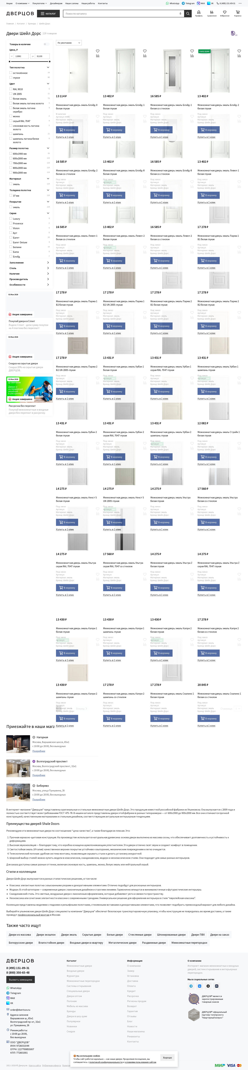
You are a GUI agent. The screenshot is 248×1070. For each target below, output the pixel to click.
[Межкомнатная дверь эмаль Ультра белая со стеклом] (220, 463)
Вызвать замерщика (20, 979)
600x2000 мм (31, 158)
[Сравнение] (211, 14)
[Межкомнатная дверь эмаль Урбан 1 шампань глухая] (220, 332)
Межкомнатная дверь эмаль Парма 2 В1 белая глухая (171, 303)
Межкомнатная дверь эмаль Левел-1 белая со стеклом (76, 237)
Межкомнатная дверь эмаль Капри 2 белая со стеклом (218, 630)
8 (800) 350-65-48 (17, 972)
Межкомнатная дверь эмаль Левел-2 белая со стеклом (171, 237)
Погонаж (72, 1001)
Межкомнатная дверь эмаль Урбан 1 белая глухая (123, 368)
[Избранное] (224, 14)
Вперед (81, 708)
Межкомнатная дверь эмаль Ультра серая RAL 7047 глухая (76, 564)
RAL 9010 (31, 89)
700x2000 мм (31, 163)
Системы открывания (79, 985)
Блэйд (31, 256)
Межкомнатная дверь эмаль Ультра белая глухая (170, 499)
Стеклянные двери (140, 934)
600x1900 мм (31, 153)
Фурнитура (73, 975)
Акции (9, 3)
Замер (130, 970)
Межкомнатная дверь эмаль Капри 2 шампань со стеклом (123, 695)
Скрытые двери (91, 934)
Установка (133, 975)
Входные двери (75, 970)
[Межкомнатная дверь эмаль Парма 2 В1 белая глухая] (172, 267)
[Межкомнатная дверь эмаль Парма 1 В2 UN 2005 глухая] (125, 267)
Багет (31, 237)
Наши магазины (136, 1031)
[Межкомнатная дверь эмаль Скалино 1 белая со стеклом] (220, 659)
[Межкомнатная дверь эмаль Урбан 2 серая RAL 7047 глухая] (125, 398)
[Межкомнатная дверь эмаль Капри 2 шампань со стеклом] (125, 659)
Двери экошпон (46, 934)
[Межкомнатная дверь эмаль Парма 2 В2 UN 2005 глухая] (78, 332)
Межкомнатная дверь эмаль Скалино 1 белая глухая (172, 695)
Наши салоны (71, 3)
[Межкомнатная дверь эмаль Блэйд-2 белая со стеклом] (78, 136)
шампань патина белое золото (31, 140)
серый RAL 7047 (31, 121)
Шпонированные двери (171, 934)
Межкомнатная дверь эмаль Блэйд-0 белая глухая (76, 106)
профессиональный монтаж (34, 914)
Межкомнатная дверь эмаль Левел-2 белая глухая (124, 237)
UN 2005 (31, 93)
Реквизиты (133, 1036)
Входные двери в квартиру (86, 942)
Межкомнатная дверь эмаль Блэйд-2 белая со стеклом (76, 172)
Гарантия (132, 1011)
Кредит (131, 991)
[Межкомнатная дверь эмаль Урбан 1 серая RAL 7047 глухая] (172, 332)
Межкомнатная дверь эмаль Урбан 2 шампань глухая (170, 433)
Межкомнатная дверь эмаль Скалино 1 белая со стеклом (219, 695)
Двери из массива (20, 934)
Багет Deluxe (31, 242)
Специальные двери (78, 991)
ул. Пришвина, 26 (19, 1025)
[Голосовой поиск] (180, 13)
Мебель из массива (77, 1006)
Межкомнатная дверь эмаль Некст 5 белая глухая (76, 499)
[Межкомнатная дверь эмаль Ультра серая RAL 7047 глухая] (78, 529)
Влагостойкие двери (51, 942)
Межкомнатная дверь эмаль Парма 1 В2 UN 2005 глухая (123, 303)
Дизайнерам (56, 3)
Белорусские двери (21, 942)
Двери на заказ (219, 934)
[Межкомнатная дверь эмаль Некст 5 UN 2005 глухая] (125, 463)
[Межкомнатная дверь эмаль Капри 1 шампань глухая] (125, 594)
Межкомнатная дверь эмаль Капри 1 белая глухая (76, 630)
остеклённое (31, 72)
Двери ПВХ (198, 934)
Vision (31, 228)
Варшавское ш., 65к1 (21, 1018)
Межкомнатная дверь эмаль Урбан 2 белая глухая (76, 433)
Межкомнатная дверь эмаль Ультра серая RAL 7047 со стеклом (123, 564)
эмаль (31, 184)
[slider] (9, 61)
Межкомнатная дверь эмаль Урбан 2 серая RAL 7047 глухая (123, 433)
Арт (31, 232)
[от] (21, 56)
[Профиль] (198, 14)
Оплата (131, 985)
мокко (31, 116)
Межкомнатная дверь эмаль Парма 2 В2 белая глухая (218, 303)
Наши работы (88, 3)
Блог (130, 1021)
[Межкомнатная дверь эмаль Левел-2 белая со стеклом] (172, 202)
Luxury (31, 218)
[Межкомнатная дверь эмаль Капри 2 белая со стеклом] (220, 594)
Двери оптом (74, 996)
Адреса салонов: (19, 1014)
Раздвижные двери (154, 942)
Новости (132, 1026)
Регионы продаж (136, 1001)
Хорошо (167, 1057)
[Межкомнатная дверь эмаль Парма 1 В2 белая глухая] (78, 267)
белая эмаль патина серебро (31, 109)
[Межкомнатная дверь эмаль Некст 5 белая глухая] (78, 463)
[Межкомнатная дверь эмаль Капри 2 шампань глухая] (78, 659)
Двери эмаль (69, 934)
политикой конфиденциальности (106, 1062)
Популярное (73, 1021)
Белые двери (115, 934)
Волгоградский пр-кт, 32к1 (25, 1021)
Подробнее (38, 751)
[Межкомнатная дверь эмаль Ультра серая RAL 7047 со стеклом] (125, 529)
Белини (31, 247)
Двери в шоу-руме (77, 1016)
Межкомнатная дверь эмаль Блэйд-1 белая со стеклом (171, 106)
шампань (31, 134)
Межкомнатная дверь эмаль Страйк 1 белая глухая (219, 433)
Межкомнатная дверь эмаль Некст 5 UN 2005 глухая (123, 499)
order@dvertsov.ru (20, 1009)
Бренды (32, 23)
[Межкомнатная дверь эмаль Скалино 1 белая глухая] (172, 659)
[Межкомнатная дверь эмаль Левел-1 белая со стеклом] (78, 202)
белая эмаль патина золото (31, 103)
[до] (42, 56)
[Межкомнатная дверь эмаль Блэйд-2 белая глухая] (220, 71)
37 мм (31, 195)
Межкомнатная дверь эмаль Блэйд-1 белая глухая (124, 106)
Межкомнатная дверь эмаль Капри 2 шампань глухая (76, 695)
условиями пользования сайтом (140, 1062)
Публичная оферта (51, 1065)
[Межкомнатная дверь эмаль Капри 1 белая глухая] (78, 594)
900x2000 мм (31, 172)
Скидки (71, 1031)
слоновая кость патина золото (31, 127)
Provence (31, 223)
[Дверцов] (20, 14)
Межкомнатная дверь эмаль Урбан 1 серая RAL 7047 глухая (170, 368)
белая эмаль (31, 98)
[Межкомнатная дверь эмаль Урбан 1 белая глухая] (125, 332)
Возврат (132, 1006)
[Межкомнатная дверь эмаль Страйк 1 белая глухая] (220, 398)
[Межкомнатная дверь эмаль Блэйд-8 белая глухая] (125, 136)
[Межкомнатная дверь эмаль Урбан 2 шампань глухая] (172, 398)
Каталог (21, 23)
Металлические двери (122, 942)
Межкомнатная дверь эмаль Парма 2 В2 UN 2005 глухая (76, 368)
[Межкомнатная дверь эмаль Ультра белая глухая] (172, 463)
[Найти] (188, 13)
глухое (31, 77)
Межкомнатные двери (79, 965)
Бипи (31, 251)
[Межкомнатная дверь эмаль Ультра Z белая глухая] (172, 529)
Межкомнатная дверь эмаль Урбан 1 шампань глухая (218, 368)
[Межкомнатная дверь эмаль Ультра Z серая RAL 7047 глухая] (220, 529)
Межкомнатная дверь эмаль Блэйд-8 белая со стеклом (171, 172)
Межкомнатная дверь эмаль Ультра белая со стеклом (218, 499)
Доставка (132, 980)
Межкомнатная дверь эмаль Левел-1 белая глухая (218, 172)
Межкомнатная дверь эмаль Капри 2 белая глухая (171, 630)
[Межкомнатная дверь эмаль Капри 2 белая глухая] (172, 594)
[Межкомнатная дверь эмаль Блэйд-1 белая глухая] (125, 71)
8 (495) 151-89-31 (226, 3)
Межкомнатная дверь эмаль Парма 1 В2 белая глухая (76, 303)
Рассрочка (133, 996)
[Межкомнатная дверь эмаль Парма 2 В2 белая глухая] (220, 267)
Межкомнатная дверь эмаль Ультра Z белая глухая (171, 564)
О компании (134, 965)
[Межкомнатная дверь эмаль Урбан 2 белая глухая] (78, 398)
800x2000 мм (31, 167)
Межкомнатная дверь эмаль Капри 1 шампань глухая (123, 630)
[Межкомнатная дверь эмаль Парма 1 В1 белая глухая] (220, 202)
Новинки (72, 1026)
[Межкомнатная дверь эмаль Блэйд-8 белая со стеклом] (172, 136)
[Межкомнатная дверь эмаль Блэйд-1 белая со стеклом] (172, 71)
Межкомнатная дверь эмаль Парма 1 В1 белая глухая (218, 237)
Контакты (103, 3)
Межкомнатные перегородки (189, 942)
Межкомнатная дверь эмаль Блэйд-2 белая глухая (218, 106)
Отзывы (131, 1016)
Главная (10, 23)
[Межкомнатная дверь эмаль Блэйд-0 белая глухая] (78, 71)
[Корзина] (237, 14)
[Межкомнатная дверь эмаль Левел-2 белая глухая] (125, 202)
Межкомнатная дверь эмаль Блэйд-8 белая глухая (124, 172)
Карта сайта (35, 1065)
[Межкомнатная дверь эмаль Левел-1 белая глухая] (220, 136)
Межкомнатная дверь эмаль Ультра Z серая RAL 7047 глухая (218, 564)
